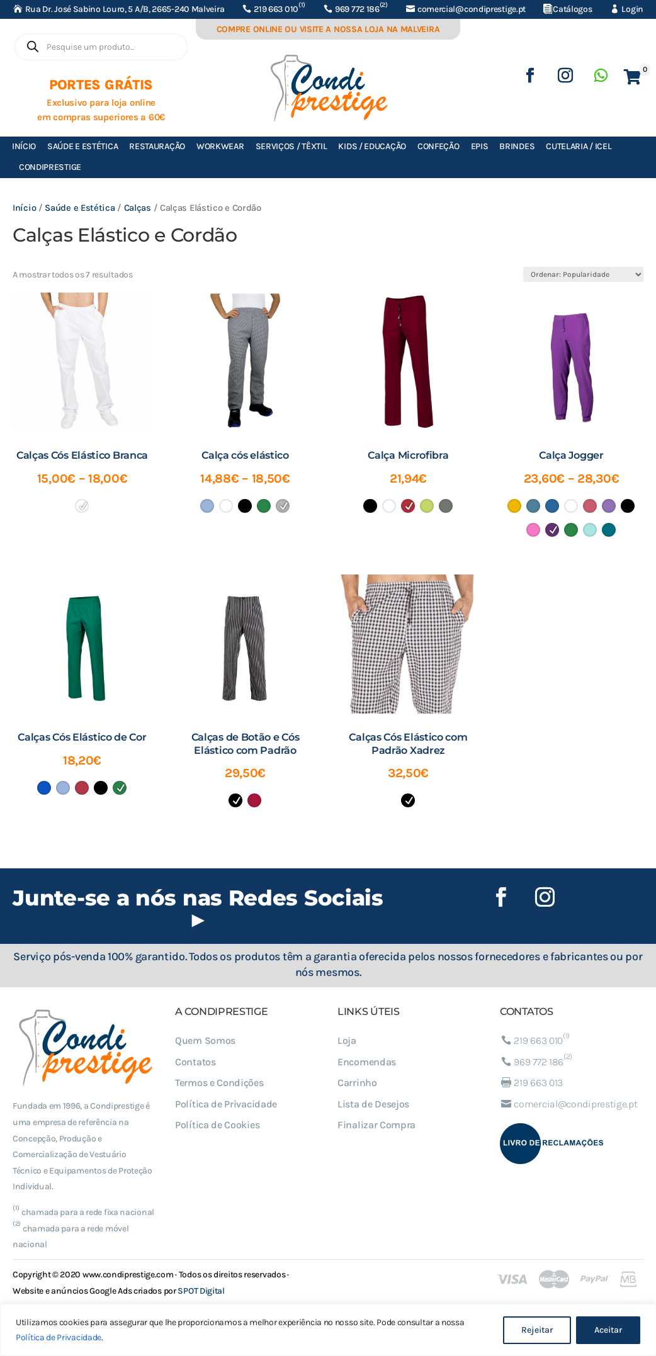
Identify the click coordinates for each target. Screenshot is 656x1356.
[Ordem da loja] (583, 274)
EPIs (480, 146)
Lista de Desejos (373, 1104)
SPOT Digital (201, 1291)
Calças (137, 208)
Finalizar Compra (376, 1125)
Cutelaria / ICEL (578, 146)
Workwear (220, 146)
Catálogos (572, 9)
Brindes (516, 146)
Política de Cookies (217, 1125)
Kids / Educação (372, 146)
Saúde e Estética (82, 146)
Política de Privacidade (58, 1337)
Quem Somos (205, 1040)
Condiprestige (50, 167)
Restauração (157, 146)
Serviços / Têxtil (291, 146)
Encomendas (366, 1062)
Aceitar (608, 1330)
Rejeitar (537, 1330)
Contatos (195, 1062)
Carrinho (357, 1083)
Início (24, 146)
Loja (346, 1040)
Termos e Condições (219, 1083)
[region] (328, 1330)
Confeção (438, 146)
